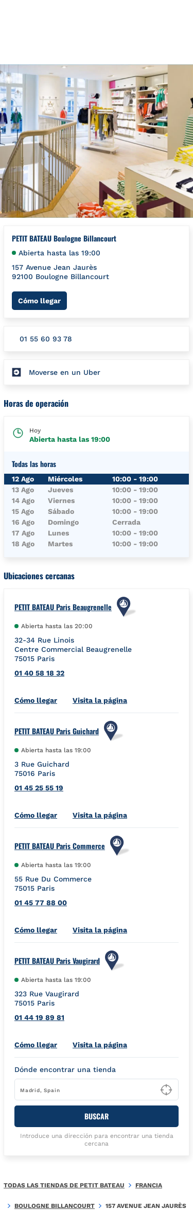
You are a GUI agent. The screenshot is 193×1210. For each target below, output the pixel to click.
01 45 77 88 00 (40, 902)
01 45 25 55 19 (38, 788)
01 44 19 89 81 (39, 1017)
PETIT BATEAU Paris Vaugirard (57, 960)
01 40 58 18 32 (39, 673)
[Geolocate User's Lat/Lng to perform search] (166, 1090)
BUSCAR (96, 1116)
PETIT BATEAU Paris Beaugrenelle (63, 607)
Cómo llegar (42, 300)
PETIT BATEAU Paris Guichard (56, 731)
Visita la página (100, 700)
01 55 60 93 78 (46, 339)
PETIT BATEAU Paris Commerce (59, 846)
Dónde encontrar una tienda (65, 1069)
